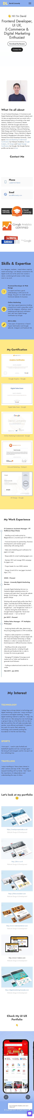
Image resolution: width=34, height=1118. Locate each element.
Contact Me (17, 49)
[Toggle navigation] (30, 3)
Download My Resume (17, 44)
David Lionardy (14, 3)
